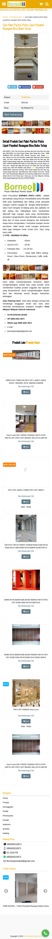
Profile (5, 811)
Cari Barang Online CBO (33, 936)
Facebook (24, 87)
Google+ (38, 87)
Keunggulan (8, 807)
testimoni (7, 824)
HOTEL (47, 155)
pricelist (6, 829)
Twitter (12, 87)
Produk (6, 802)
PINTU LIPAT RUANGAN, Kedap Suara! (26, 709)
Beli (26, 392)
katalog (6, 833)
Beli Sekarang (13, 114)
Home (5, 17)
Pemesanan (8, 816)
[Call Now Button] (45, 933)
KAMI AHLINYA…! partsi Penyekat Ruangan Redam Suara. (26, 906)
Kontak (6, 820)
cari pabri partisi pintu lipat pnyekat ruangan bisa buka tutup (23, 27)
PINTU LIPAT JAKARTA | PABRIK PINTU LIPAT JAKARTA (26, 490)
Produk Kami (16, 17)
